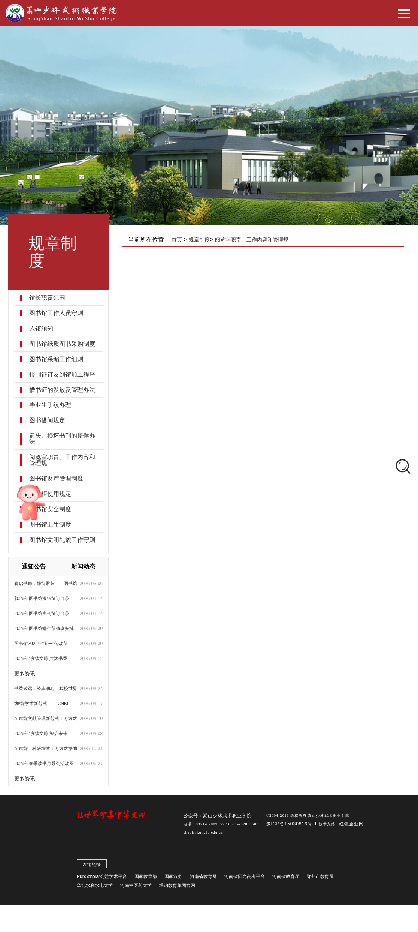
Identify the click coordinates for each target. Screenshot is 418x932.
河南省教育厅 (285, 876)
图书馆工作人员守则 (56, 313)
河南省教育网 (203, 876)
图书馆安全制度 (50, 509)
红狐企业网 (351, 824)
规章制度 (199, 240)
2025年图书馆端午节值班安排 (44, 628)
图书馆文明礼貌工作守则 (62, 540)
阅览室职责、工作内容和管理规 (62, 460)
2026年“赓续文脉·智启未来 (40, 733)
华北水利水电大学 (95, 885)
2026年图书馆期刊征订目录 (41, 613)
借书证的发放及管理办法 (62, 390)
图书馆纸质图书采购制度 (62, 344)
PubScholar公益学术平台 (102, 876)
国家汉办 (173, 876)
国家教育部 (145, 876)
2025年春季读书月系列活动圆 (44, 763)
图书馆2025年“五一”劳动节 (41, 643)
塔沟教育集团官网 (177, 885)
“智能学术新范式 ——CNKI (41, 703)
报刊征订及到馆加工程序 (62, 375)
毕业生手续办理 (50, 405)
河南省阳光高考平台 (244, 876)
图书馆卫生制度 (50, 525)
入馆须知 (41, 329)
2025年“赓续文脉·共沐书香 (40, 658)
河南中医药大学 (136, 885)
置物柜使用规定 (50, 494)
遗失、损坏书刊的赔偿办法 (62, 439)
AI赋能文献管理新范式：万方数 (45, 718)
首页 (177, 240)
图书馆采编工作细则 (56, 359)
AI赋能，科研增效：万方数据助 (45, 748)
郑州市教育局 (320, 876)
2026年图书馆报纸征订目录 (41, 598)
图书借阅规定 (47, 420)
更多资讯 (24, 674)
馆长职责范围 (47, 298)
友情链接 (92, 864)
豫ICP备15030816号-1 (292, 824)
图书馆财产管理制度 (56, 479)
